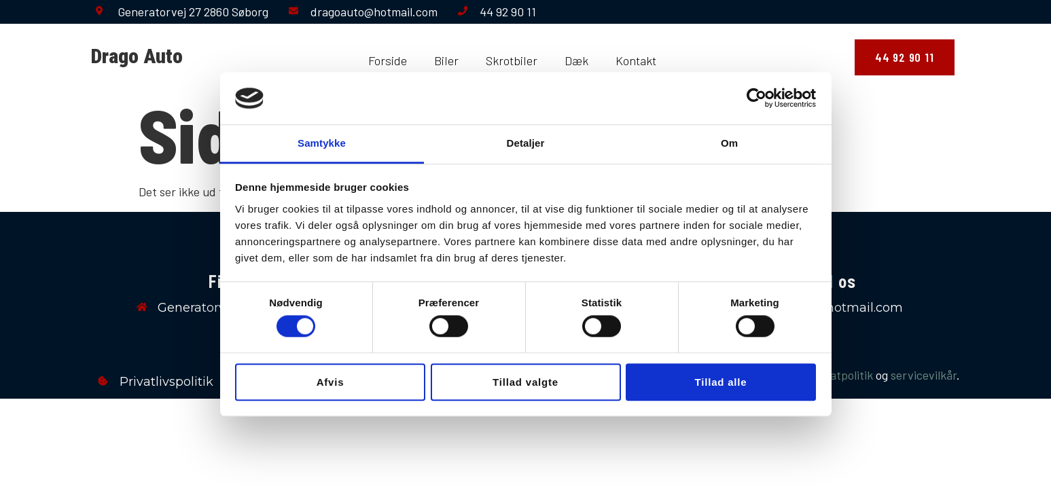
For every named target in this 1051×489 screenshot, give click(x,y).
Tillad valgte (525, 382)
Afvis (330, 382)
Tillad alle (721, 382)
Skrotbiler (511, 60)
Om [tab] (729, 143)
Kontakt (636, 60)
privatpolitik (841, 374)
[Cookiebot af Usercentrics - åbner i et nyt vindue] (756, 98)
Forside (387, 60)
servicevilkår (924, 374)
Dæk (576, 60)
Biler (446, 60)
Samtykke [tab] (322, 143)
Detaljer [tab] (526, 143)
